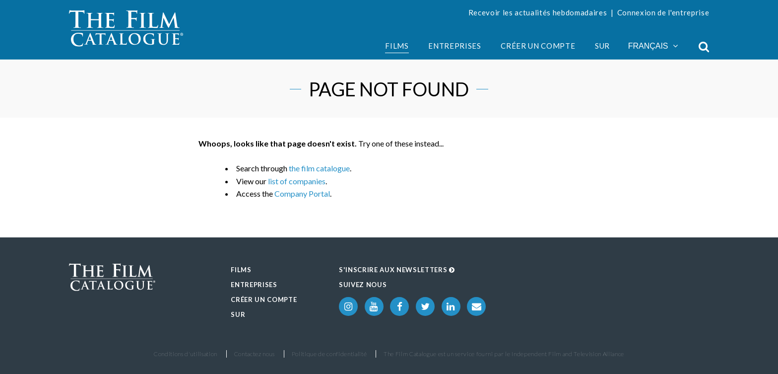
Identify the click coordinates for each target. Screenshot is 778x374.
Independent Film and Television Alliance (568, 354)
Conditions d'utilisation (185, 354)
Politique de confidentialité (329, 354)
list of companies (296, 181)
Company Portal (302, 193)
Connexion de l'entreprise (663, 12)
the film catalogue (319, 168)
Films (396, 45)
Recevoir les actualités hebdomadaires (537, 12)
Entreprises (454, 45)
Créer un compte (538, 45)
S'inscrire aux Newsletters (397, 270)
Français (653, 46)
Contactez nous (254, 354)
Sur (602, 45)
